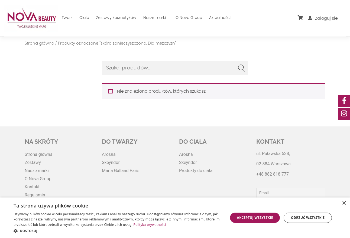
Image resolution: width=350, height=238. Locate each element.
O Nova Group (189, 18)
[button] (118, 230)
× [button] (344, 203)
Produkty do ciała (195, 170)
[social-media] (344, 101)
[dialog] (175, 217)
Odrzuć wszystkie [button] (308, 217)
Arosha (109, 154)
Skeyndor (111, 162)
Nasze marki (154, 18)
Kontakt (32, 186)
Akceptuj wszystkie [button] (255, 217)
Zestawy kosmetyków (116, 18)
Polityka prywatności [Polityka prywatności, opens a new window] (149, 224)
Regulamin (35, 194)
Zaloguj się (323, 18)
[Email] (290, 193)
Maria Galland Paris (121, 170)
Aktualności (220, 18)
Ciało (84, 18)
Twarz (67, 18)
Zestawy (33, 162)
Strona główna (39, 43)
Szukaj (241, 68)
